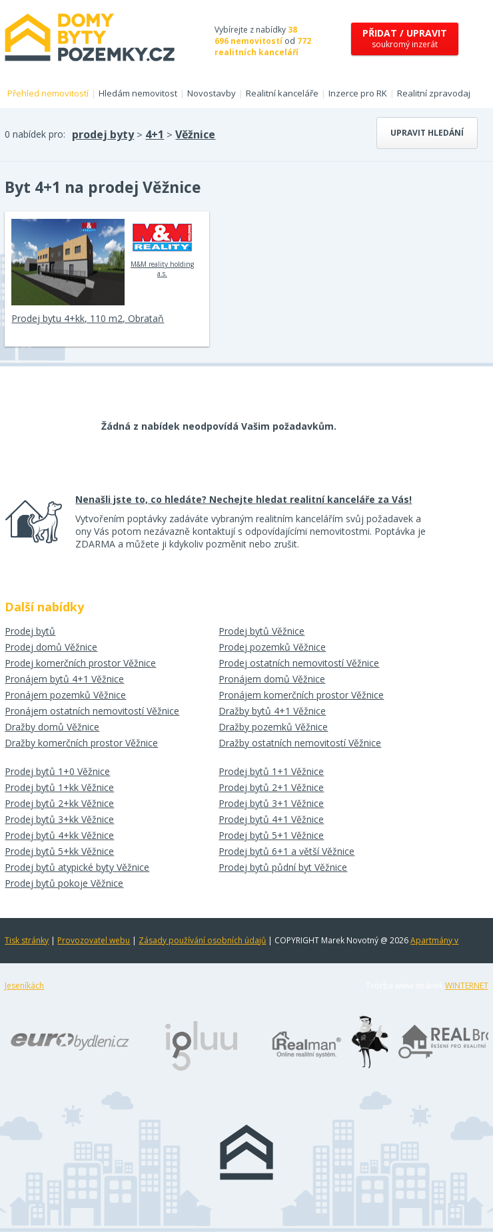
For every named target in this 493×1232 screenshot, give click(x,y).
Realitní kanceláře (282, 93)
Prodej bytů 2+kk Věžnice (59, 803)
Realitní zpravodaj (433, 93)
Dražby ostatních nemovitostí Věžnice (300, 742)
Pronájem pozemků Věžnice (65, 695)
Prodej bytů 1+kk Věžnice (59, 787)
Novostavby (211, 93)
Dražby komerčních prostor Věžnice (81, 742)
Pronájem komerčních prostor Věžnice (301, 695)
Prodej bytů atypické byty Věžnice (77, 867)
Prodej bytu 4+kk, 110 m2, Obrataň (87, 318)
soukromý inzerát (404, 38)
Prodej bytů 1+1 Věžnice (271, 771)
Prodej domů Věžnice (51, 647)
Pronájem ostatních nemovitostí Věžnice (92, 710)
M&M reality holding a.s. (162, 248)
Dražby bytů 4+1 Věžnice (272, 710)
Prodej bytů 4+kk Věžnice (59, 835)
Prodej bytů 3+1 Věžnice (271, 803)
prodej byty (103, 134)
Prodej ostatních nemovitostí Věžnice (299, 663)
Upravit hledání (427, 132)
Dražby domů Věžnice (52, 726)
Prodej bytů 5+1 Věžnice (271, 835)
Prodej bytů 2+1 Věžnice (271, 787)
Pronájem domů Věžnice (272, 679)
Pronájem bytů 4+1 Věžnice (64, 679)
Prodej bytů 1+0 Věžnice (57, 771)
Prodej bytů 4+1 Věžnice (271, 819)
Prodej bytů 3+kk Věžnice (59, 819)
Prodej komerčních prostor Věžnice (80, 663)
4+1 (154, 134)
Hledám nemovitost (138, 93)
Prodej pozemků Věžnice (272, 647)
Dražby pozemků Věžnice (273, 726)
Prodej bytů (30, 631)
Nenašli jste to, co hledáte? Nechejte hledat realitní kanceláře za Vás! (243, 499)
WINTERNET (466, 985)
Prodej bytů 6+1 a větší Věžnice (286, 851)
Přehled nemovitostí (48, 93)
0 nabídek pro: (35, 134)
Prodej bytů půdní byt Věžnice (283, 867)
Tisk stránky (27, 940)
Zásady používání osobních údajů (202, 940)
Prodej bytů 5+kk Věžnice (59, 851)
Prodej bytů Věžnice (261, 631)
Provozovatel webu (93, 940)
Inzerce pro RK (357, 93)
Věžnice (195, 134)
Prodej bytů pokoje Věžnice (64, 883)
